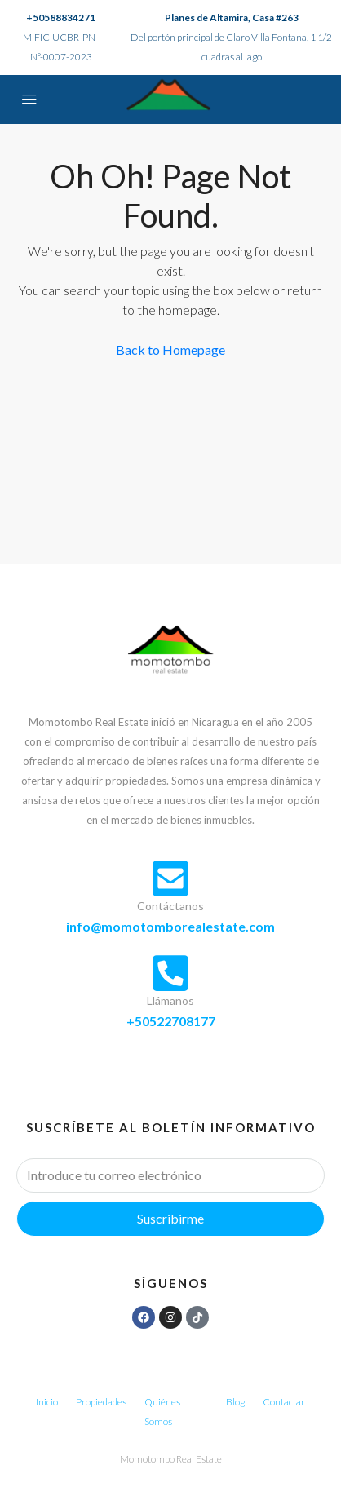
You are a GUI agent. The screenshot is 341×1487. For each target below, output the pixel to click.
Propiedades (101, 1402)
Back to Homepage (170, 349)
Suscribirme (170, 1218)
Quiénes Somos (162, 1411)
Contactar (284, 1402)
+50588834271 (60, 17)
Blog (235, 1402)
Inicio (47, 1402)
